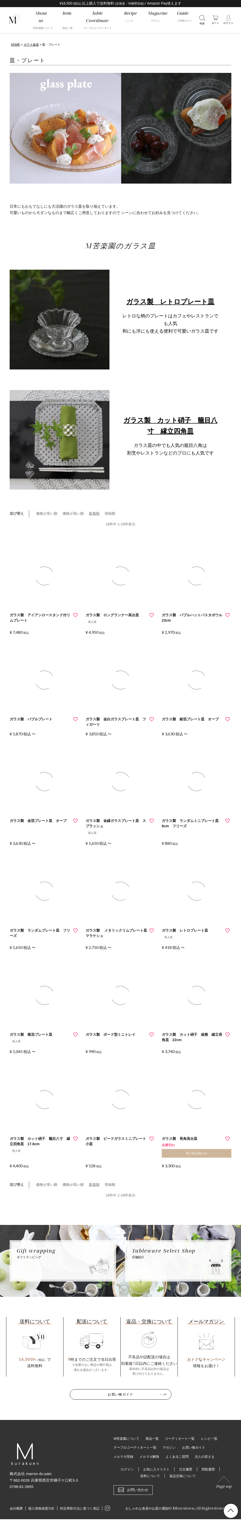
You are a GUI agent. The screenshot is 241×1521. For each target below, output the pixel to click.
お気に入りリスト (156, 1468)
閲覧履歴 (210, 1468)
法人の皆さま (210, 1455)
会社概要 (16, 1508)
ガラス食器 (31, 44)
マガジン (173, 1446)
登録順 (110, 513)
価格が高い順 (73, 513)
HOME (15, 44)
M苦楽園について (127, 1437)
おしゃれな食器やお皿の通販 (143, 1507)
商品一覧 (155, 1437)
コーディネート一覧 (184, 1437)
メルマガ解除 (151, 1455)
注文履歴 (187, 1468)
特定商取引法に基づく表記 (80, 1508)
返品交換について (183, 1475)
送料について (149, 1475)
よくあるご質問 (181, 1455)
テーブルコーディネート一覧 (137, 1446)
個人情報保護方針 (41, 1508)
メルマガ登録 (124, 1455)
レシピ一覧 (215, 1437)
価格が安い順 (46, 513)
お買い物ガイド (120, 1393)
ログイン (125, 1468)
